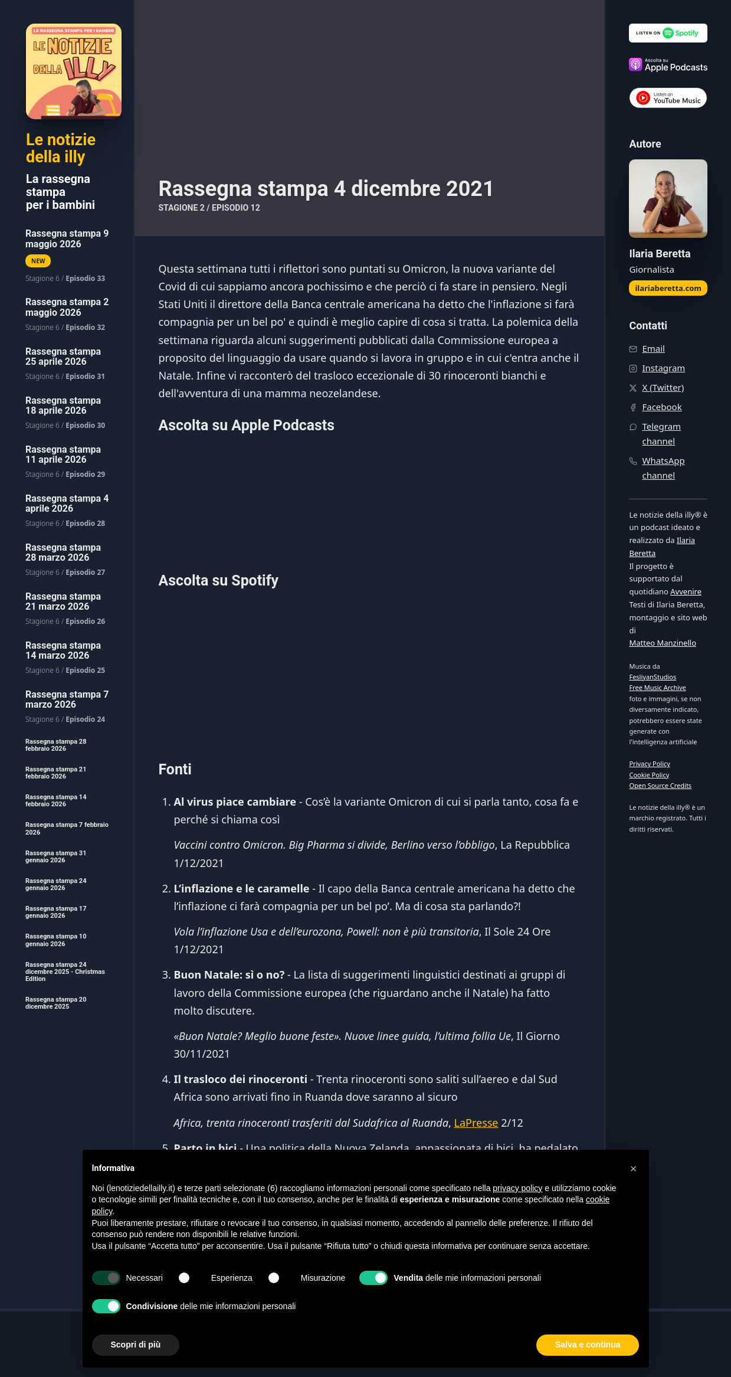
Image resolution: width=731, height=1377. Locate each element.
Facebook (661, 407)
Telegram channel (661, 433)
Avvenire (686, 591)
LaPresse (476, 1123)
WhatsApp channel (663, 467)
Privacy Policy (649, 763)
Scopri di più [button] (136, 1344)
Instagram (663, 368)
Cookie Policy (649, 774)
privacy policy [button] (517, 1188)
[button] (633, 1168)
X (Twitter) (663, 387)
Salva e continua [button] (587, 1344)
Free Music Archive (657, 687)
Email (653, 348)
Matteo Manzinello (662, 642)
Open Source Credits (660, 785)
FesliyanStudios (652, 676)
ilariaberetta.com (668, 288)
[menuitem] (67, 255)
